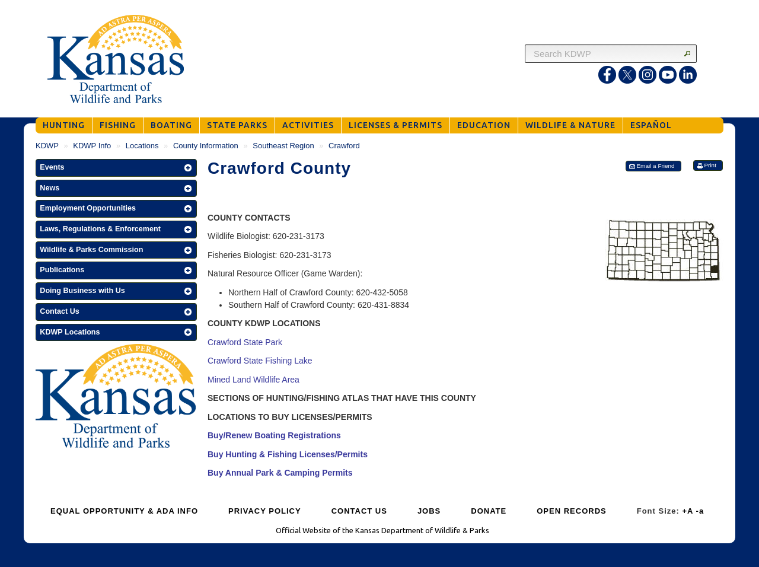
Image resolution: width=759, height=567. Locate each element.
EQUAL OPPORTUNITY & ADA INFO (124, 511)
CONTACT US (359, 511)
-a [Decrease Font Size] (700, 511)
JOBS (429, 511)
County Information (205, 145)
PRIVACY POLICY (264, 511)
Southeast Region (283, 145)
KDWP (47, 145)
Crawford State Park (245, 342)
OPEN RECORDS (571, 511)
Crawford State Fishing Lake (260, 360)
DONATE (488, 511)
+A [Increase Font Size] (687, 511)
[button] (116, 168)
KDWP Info (92, 145)
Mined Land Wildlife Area (253, 379)
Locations (142, 145)
